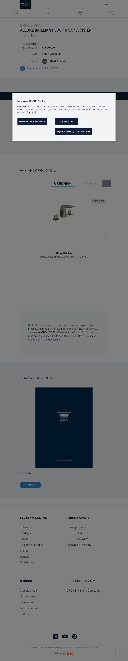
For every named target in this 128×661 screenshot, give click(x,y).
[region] (64, 117)
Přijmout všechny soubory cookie (73, 132)
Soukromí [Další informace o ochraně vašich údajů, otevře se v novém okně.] (31, 112)
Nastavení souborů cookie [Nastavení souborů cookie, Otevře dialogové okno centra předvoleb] (32, 122)
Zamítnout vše (66, 122)
